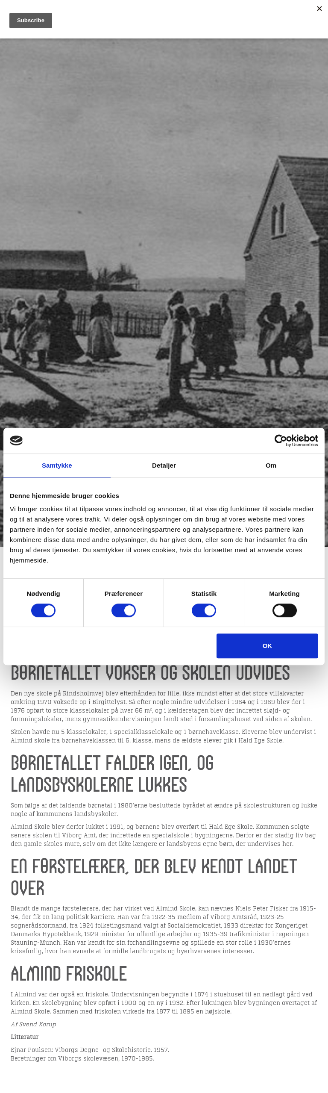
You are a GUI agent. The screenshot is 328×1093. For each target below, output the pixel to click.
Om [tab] (271, 465)
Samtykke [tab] (57, 465)
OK (267, 645)
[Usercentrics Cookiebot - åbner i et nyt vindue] (280, 440)
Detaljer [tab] (164, 465)
